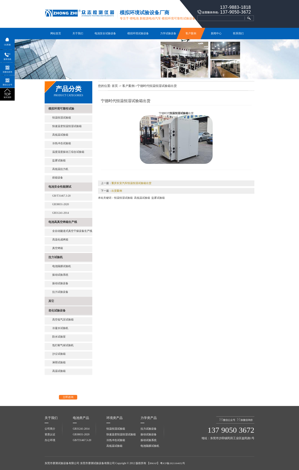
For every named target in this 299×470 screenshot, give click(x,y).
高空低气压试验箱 (63, 319)
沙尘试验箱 (59, 353)
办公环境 (50, 440)
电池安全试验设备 (105, 33)
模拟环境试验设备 (138, 33)
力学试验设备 (168, 33)
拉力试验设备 (60, 292)
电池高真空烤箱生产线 (62, 221)
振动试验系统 (60, 274)
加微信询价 (245, 419)
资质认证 (50, 434)
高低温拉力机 (60, 169)
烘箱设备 (57, 177)
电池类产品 (81, 418)
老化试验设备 (57, 310)
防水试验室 (59, 336)
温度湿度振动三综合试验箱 (68, 152)
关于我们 (77, 33)
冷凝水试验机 (60, 328)
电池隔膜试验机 (61, 266)
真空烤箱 (57, 248)
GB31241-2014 (60, 212)
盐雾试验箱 (59, 160)
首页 (115, 85)
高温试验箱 (59, 371)
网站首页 (55, 33)
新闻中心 (216, 33)
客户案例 (191, 33)
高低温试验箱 (60, 134)
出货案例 (116, 190)
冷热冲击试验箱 (61, 143)
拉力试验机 (55, 257)
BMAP (153, 463)
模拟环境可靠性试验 (61, 108)
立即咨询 (68, 397)
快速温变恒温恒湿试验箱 (67, 126)
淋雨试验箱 (59, 362)
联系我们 (238, 33)
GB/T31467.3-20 (61, 195)
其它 (51, 301)
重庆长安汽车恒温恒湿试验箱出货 (131, 183)
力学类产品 (149, 418)
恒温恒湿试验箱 (61, 117)
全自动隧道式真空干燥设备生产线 (72, 231)
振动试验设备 (60, 283)
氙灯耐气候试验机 (63, 345)
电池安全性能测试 (59, 186)
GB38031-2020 (60, 204)
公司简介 (50, 428)
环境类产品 (114, 418)
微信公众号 (227, 419)
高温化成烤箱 (60, 239)
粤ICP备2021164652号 (172, 463)
